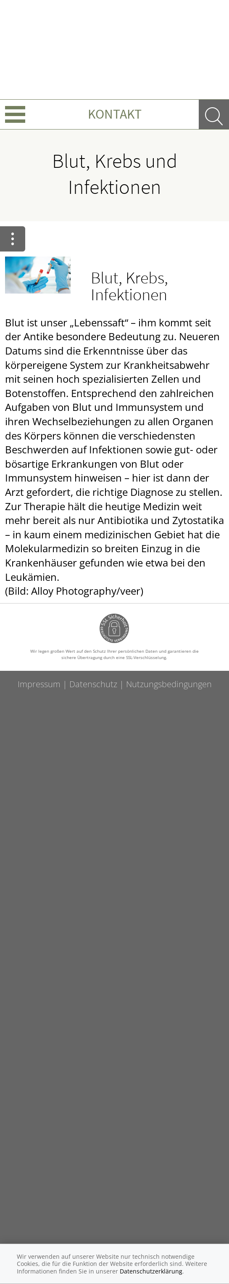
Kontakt (115, 114)
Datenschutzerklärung (151, 1271)
